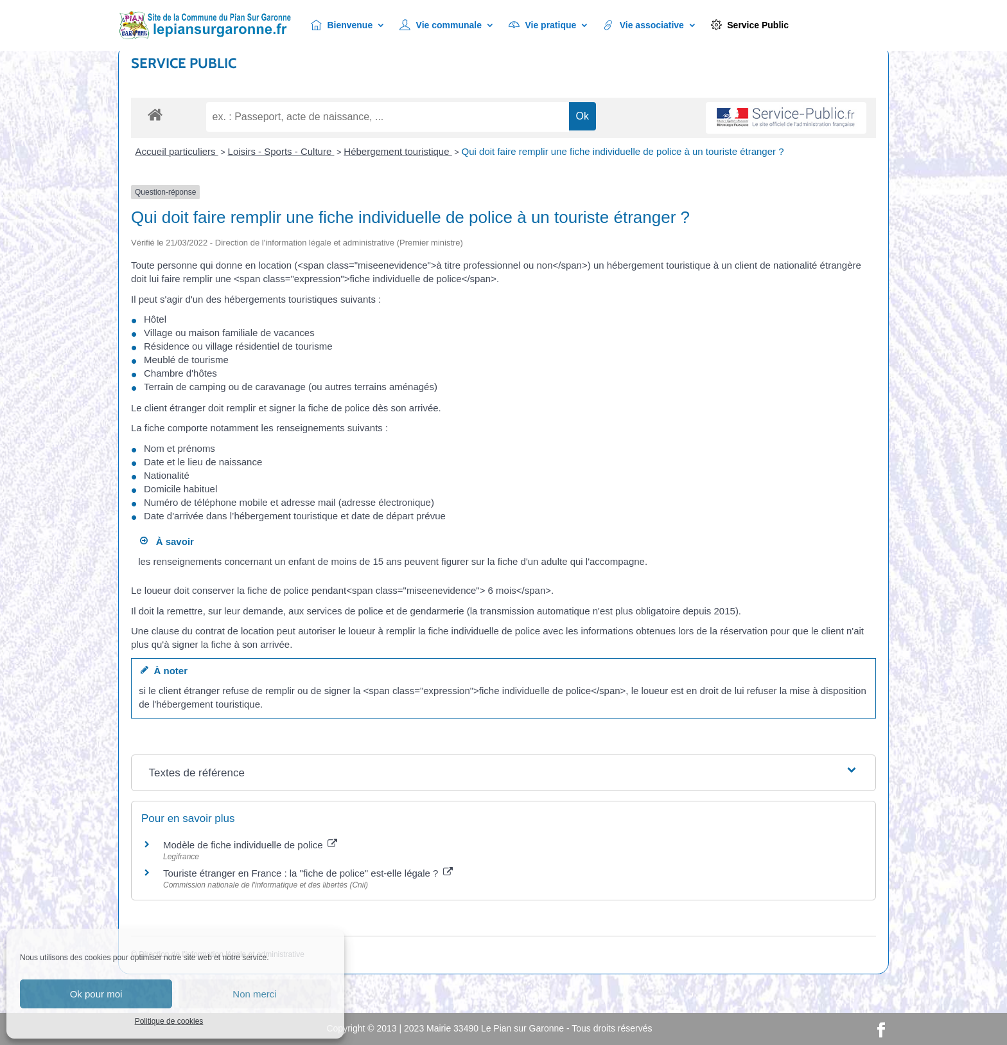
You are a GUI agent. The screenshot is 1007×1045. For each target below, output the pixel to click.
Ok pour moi (96, 993)
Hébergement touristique (397, 151)
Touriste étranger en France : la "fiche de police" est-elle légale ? (308, 873)
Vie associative (643, 25)
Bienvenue (341, 25)
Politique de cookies (169, 1021)
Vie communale (440, 25)
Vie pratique (542, 25)
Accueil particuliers (177, 151)
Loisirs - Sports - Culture (281, 151)
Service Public (750, 25)
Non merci (254, 993)
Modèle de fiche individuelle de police (250, 844)
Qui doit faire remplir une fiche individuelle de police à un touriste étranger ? (623, 151)
